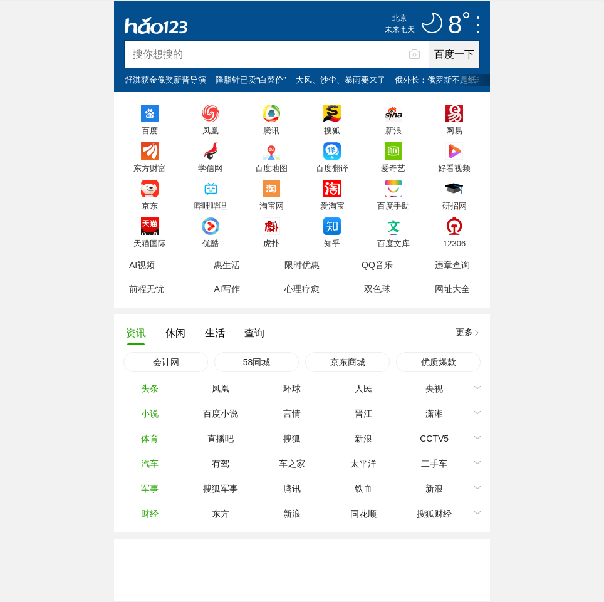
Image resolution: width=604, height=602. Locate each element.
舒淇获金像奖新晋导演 (165, 80)
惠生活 (227, 265)
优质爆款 (438, 362)
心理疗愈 (302, 289)
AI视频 (142, 265)
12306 (454, 243)
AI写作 (226, 289)
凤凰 (210, 130)
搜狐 (332, 130)
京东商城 (347, 362)
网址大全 (452, 289)
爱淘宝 (332, 205)
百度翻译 (332, 167)
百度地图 (271, 167)
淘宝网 (271, 205)
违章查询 (452, 265)
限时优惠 (302, 265)
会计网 (166, 362)
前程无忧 (146, 289)
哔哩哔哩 (210, 205)
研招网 (454, 205)
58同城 (257, 362)
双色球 (377, 289)
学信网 (210, 167)
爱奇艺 (393, 167)
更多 (464, 332)
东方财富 (149, 167)
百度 (150, 130)
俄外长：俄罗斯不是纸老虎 (443, 80)
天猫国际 (149, 243)
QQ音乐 (377, 265)
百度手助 (393, 205)
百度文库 (393, 243)
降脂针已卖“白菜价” (251, 80)
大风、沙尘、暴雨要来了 (340, 80)
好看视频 (454, 167)
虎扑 (271, 243)
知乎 (332, 243)
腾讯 (271, 130)
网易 (454, 130)
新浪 (393, 130)
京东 (150, 205)
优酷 (210, 243)
